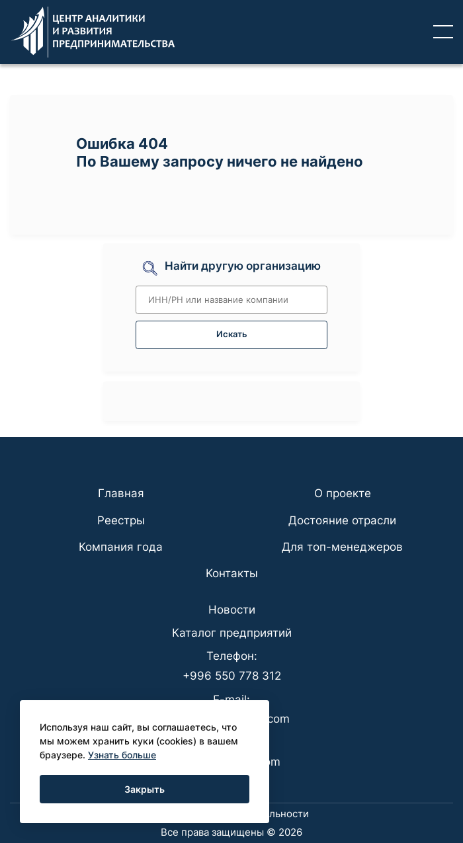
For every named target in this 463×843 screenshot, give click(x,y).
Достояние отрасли (342, 520)
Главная (121, 493)
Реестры (121, 520)
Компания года (121, 546)
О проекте (342, 493)
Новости (231, 609)
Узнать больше (122, 754)
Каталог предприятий (232, 632)
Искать (231, 334)
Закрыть (144, 789)
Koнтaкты (232, 573)
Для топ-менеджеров (342, 546)
